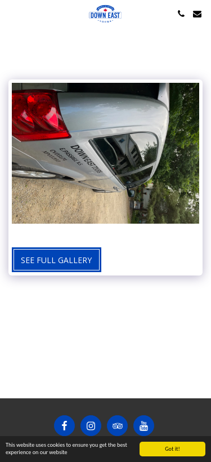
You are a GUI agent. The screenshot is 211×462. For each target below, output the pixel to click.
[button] (12, 13)
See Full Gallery (56, 260)
